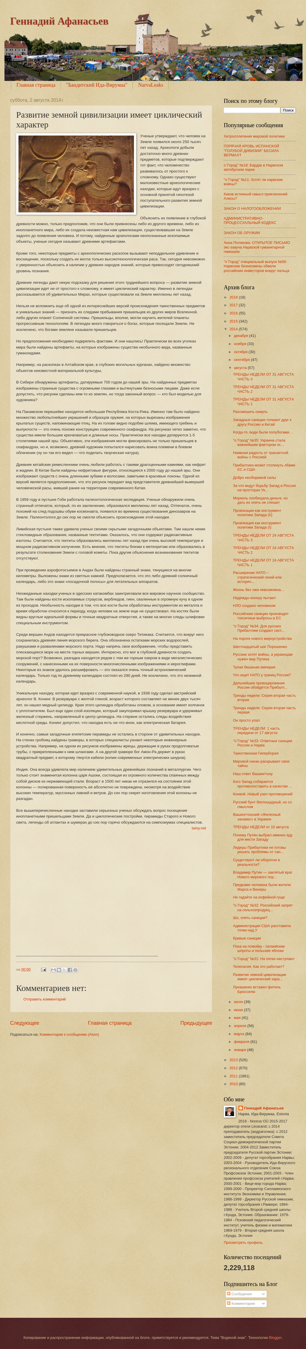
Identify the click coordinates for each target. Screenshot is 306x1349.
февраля (242, 1041)
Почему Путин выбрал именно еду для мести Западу (262, 837)
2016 (234, 313)
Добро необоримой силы (254, 477)
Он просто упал (246, 720)
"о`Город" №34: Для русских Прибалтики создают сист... (258, 628)
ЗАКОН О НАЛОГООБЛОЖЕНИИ (252, 208)
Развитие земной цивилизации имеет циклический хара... (259, 976)
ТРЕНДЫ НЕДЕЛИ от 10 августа (261, 827)
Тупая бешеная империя (254, 667)
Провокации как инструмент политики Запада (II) (257, 512)
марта (239, 1034)
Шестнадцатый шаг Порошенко (260, 646)
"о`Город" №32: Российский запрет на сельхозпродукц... (263, 907)
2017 (234, 305)
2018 (234, 297)
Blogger (275, 1337)
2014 (234, 329)
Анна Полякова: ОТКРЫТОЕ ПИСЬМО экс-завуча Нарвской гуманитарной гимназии (257, 247)
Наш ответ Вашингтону (253, 774)
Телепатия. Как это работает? (258, 966)
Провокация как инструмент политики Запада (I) (257, 525)
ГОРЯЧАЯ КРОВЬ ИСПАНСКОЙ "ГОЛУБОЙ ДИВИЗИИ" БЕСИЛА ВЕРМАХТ (251, 150)
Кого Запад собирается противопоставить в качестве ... (262, 783)
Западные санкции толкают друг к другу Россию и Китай (262, 422)
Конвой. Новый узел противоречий (262, 794)
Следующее (24, 1023)
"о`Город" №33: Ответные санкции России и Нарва (262, 743)
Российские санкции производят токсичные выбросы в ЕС (260, 616)
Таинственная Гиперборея (255, 753)
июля (239, 1002)
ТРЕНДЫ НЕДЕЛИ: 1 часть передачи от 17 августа (256, 730)
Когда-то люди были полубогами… (263, 432)
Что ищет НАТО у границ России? (262, 675)
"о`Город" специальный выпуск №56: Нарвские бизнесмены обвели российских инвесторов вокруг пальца (256, 266)
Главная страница (35, 85)
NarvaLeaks (150, 85)
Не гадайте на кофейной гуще (259, 897)
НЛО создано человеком (254, 605)
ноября (240, 344)
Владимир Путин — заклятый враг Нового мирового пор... (262, 874)
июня (239, 1010)
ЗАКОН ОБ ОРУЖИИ (242, 233)
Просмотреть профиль (243, 1242)
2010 (234, 1084)
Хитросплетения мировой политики (254, 136)
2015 (234, 321)
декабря (241, 335)
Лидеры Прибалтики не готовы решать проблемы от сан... (259, 849)
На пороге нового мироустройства (262, 638)
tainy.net (199, 828)
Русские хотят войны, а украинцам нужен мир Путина (262, 656)
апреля (240, 1026)
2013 (234, 1060)
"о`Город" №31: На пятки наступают (263, 959)
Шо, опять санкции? (250, 918)
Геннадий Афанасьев (59, 21)
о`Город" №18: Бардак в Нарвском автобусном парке (253, 167)
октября (241, 352)
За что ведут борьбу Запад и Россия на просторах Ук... (264, 487)
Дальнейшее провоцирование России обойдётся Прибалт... (260, 685)
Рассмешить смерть (250, 411)
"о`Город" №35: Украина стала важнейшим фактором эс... (259, 442)
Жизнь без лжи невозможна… (258, 590)
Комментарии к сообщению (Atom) (69, 1034)
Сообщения (239, 1294)
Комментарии (241, 1303)
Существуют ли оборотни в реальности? (256, 862)
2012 (234, 1068)
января (240, 1050)
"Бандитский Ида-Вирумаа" (97, 85)
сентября (242, 359)
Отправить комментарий (44, 999)
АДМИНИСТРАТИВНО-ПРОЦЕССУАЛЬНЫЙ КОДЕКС (250, 220)
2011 (234, 1076)
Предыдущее (196, 1023)
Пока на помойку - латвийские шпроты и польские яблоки (259, 948)
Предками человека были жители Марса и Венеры (262, 887)
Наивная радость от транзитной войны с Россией (260, 455)
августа (241, 368)
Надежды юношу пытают (254, 598)
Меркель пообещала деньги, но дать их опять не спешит (260, 500)
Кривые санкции (247, 938)
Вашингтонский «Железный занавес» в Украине (257, 816)
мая (238, 1018)
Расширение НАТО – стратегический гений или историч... (257, 577)
